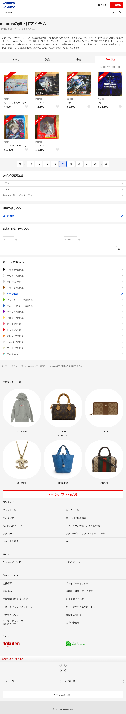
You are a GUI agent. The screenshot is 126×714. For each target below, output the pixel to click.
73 (55, 164)
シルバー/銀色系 (63, 341)
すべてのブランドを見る (63, 494)
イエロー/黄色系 (63, 317)
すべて (15, 59)
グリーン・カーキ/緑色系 (63, 299)
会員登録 (116, 5)
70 (30, 164)
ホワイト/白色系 (63, 275)
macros (7, 99)
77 (87, 164)
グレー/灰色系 (63, 281)
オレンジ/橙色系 (63, 336)
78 (95, 164)
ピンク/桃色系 (63, 323)
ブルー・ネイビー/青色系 (63, 305)
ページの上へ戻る (63, 694)
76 (79, 164)
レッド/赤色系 (63, 329)
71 (38, 164)
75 (71, 164)
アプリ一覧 (70, 681)
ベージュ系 (63, 293)
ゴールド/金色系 (63, 347)
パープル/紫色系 (63, 311)
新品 (47, 59)
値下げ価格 (63, 216)
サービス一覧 (8, 681)
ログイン (102, 5)
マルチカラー (63, 354)
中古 (78, 59)
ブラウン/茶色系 (63, 287)
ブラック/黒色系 (63, 269)
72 (46, 164)
